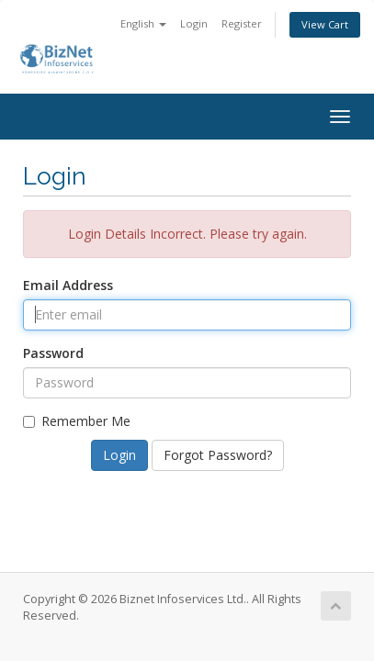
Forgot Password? (218, 455)
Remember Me (76, 421)
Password (53, 353)
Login (194, 23)
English (143, 23)
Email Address (68, 285)
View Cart (324, 24)
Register (241, 23)
